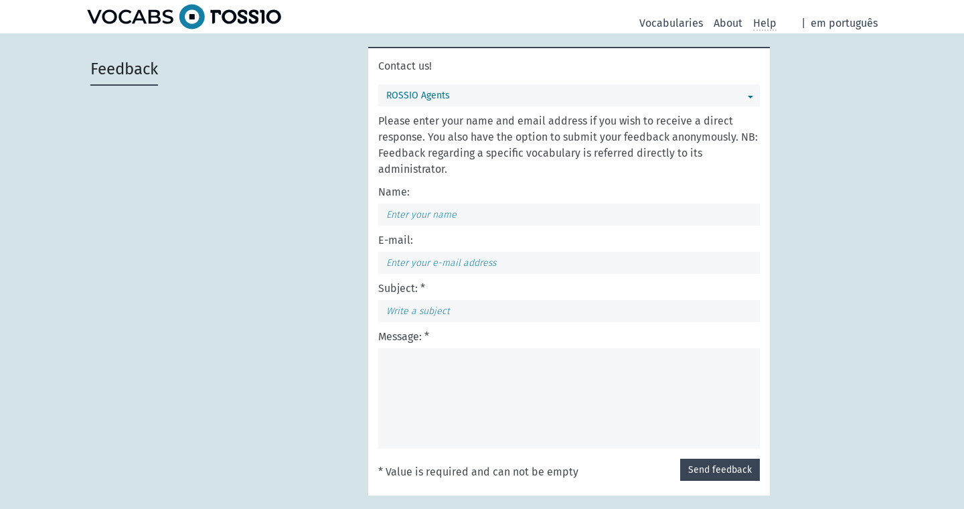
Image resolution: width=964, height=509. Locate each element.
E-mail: (395, 240)
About (728, 23)
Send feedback (720, 470)
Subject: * (401, 288)
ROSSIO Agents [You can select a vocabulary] (418, 95)
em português (844, 23)
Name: (394, 192)
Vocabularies (671, 23)
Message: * (403, 336)
